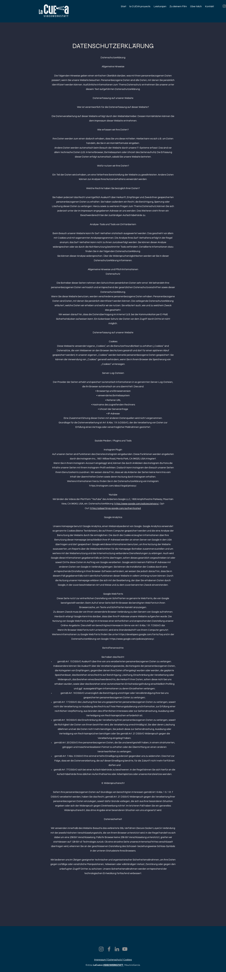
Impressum (100, 960)
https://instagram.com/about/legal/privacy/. (113, 486)
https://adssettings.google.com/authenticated (115, 508)
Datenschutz (114, 960)
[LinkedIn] (117, 949)
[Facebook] (109, 949)
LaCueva (98, 965)
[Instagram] (101, 949)
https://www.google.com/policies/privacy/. (132, 639)
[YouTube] (125, 949)
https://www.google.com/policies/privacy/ (136, 504)
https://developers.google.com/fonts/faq (141, 634)
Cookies (127, 960)
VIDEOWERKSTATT (113, 965)
